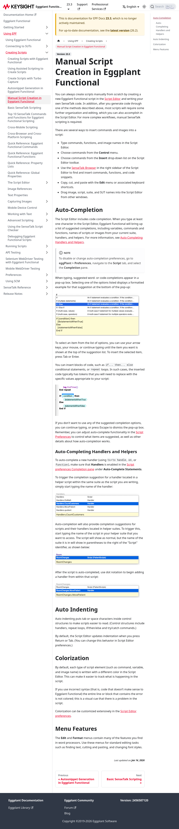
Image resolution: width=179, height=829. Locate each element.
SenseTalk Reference (17, 287)
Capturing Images (20, 201)
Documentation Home (19, 15)
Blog (67, 813)
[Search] (162, 6)
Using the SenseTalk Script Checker (25, 228)
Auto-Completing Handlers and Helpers (163, 28)
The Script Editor (19, 182)
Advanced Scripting (20, 220)
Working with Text (20, 214)
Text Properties (18, 195)
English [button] (129, 7)
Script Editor (113, 99)
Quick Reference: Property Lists (25, 164)
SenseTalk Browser (83, 168)
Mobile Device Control (22, 208)
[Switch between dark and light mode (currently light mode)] (144, 6)
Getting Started (13, 27)
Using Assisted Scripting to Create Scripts (25, 70)
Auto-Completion (162, 17)
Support (82, 6)
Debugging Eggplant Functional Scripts (21, 238)
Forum (70, 808)
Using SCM (13, 281)
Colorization (159, 44)
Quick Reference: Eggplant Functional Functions (25, 155)
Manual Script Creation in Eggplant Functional (24, 99)
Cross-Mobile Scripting (23, 127)
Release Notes (12, 294)
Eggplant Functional (16, 21)
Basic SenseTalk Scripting (24, 108)
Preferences (14, 275)
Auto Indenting (161, 39)
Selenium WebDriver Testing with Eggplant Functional (24, 260)
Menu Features (161, 49)
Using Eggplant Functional (23, 40)
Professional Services (100, 6)
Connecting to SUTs (18, 46)
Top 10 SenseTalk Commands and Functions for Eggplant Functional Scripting (27, 117)
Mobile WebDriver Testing (23, 268)
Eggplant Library (20, 808)
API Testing (13, 252)
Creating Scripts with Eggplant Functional (28, 60)
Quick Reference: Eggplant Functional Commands (25, 145)
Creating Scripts (16, 52)
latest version (119, 30)
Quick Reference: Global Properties (24, 174)
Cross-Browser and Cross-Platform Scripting (25, 135)
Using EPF (10, 33)
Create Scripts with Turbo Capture (24, 80)
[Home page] (58, 41)
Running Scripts (16, 246)
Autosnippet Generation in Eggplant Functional (25, 90)
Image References (20, 189)
